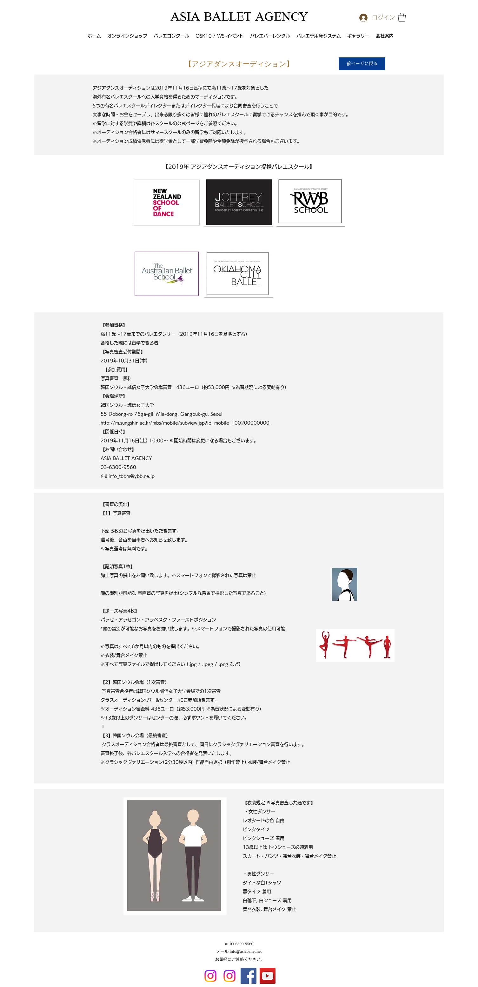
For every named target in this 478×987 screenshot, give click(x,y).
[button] (402, 17)
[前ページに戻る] (362, 63)
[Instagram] (210, 976)
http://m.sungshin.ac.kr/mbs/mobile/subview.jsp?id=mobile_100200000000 (185, 423)
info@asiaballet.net (246, 951)
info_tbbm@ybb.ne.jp (132, 476)
